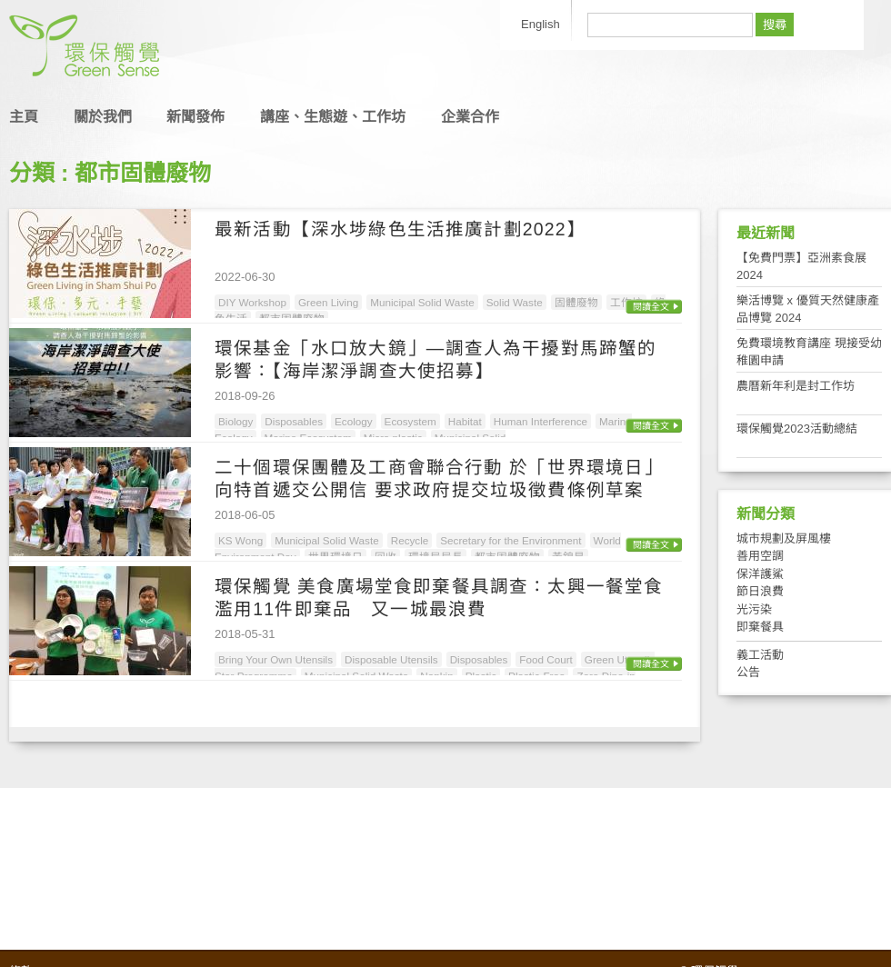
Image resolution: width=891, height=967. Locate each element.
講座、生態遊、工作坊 (332, 117)
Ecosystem (410, 421)
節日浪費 (760, 591)
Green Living (328, 302)
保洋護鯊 (760, 574)
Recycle (410, 540)
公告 (748, 672)
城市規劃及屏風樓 (783, 538)
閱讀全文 (651, 307)
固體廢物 (576, 302)
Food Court (545, 659)
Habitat (465, 421)
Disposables (294, 421)
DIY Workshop (252, 302)
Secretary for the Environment (510, 540)
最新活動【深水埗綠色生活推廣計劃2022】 (400, 229)
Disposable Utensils (391, 659)
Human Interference (540, 421)
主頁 (23, 117)
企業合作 (470, 117)
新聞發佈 (195, 117)
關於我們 (103, 117)
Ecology (354, 421)
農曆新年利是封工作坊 (795, 386)
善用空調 (760, 556)
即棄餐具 (760, 626)
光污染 (754, 609)
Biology (235, 421)
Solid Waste (514, 302)
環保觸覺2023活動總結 (796, 428)
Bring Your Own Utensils (275, 659)
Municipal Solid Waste (422, 302)
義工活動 (760, 655)
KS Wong (240, 540)
